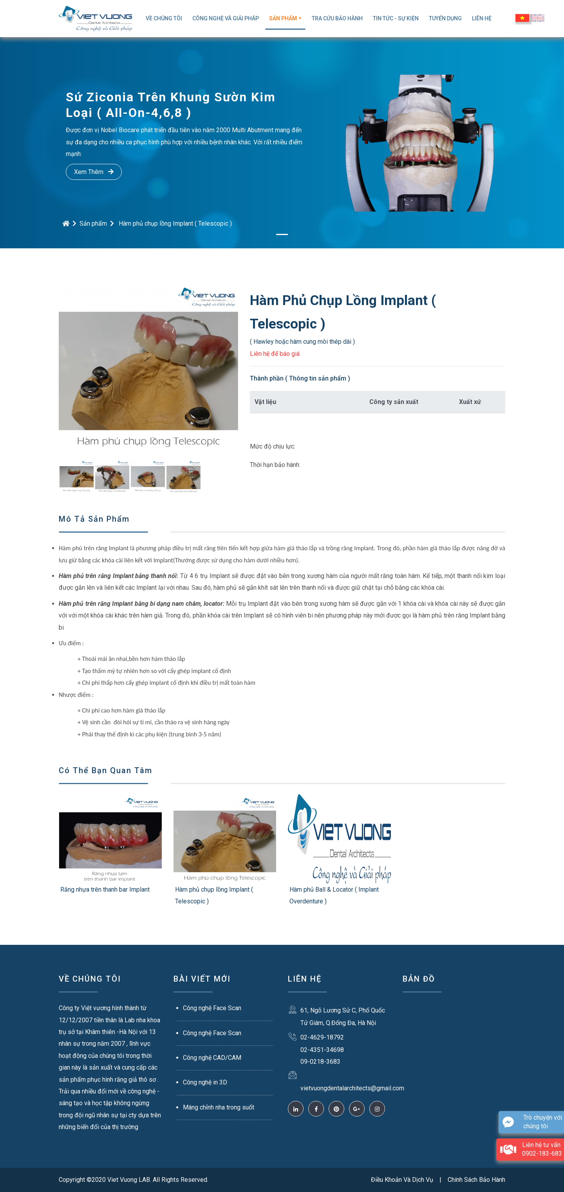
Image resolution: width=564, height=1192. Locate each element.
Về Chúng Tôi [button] (164, 18)
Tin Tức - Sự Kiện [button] (396, 18)
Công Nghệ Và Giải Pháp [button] (225, 18)
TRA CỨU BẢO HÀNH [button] (337, 18)
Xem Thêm (94, 172)
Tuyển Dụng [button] (445, 18)
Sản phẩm (93, 223)
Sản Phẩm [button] (283, 18)
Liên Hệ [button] (482, 18)
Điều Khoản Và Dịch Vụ (402, 1179)
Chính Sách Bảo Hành (476, 1179)
